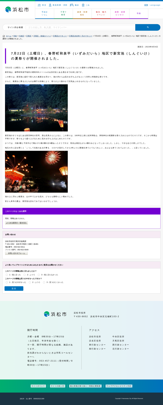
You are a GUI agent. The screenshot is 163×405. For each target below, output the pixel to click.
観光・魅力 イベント (101, 13)
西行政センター (120, 345)
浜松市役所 (95, 336)
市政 (139, 13)
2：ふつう (31, 275)
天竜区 (28, 36)
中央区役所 (118, 336)
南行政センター (97, 349)
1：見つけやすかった (17, 282)
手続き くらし (44, 13)
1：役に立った (15, 275)
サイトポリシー (38, 386)
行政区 (21, 36)
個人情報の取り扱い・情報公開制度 (85, 386)
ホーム (8, 36)
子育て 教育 (63, 13)
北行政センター (120, 349)
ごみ (86, 5)
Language (152, 5)
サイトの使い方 (57, 386)
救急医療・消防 (58, 5)
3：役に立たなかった (49, 275)
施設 (74, 5)
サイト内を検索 (15, 27)
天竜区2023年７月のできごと (80, 36)
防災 (42, 5)
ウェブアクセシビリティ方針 (119, 386)
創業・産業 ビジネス (120, 13)
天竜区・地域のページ (42, 36)
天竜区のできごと (60, 36)
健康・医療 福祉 (82, 13)
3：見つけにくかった (55, 282)
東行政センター (97, 345)
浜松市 (17, 10)
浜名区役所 (95, 341)
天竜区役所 (118, 341)
